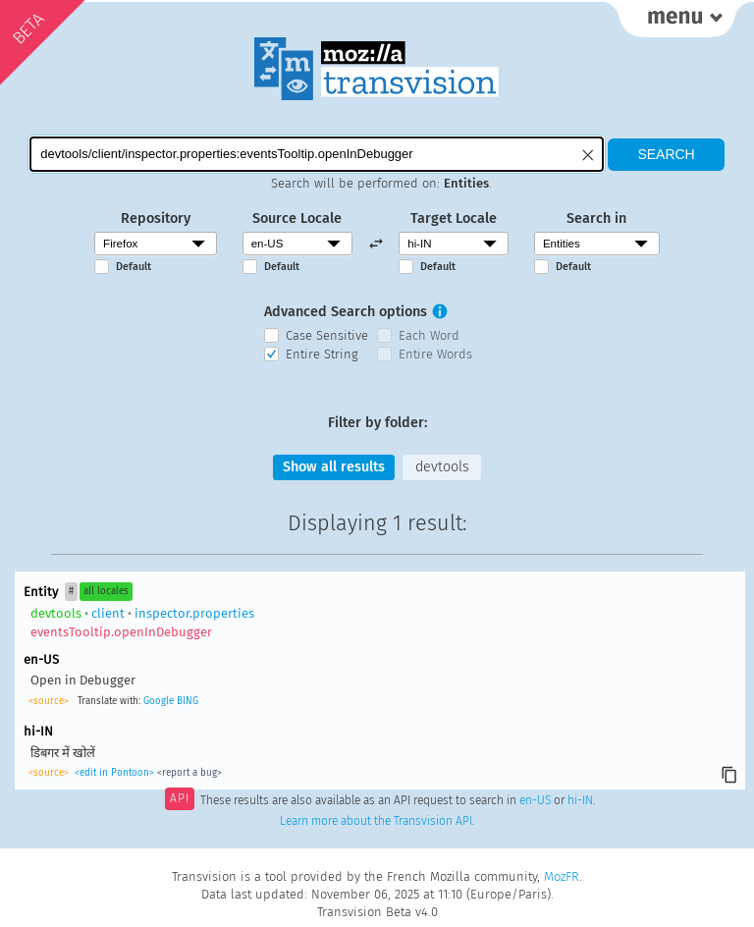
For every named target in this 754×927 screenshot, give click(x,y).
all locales (106, 591)
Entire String (322, 354)
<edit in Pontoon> (114, 773)
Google (158, 701)
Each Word (429, 335)
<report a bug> (189, 773)
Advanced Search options (345, 311)
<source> (48, 701)
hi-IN (580, 800)
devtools (442, 467)
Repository (155, 218)
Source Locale (297, 218)
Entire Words (435, 354)
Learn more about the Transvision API (376, 821)
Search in (596, 218)
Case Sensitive (327, 335)
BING (187, 701)
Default (133, 266)
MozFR (561, 876)
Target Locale (453, 218)
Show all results (334, 467)
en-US (535, 800)
